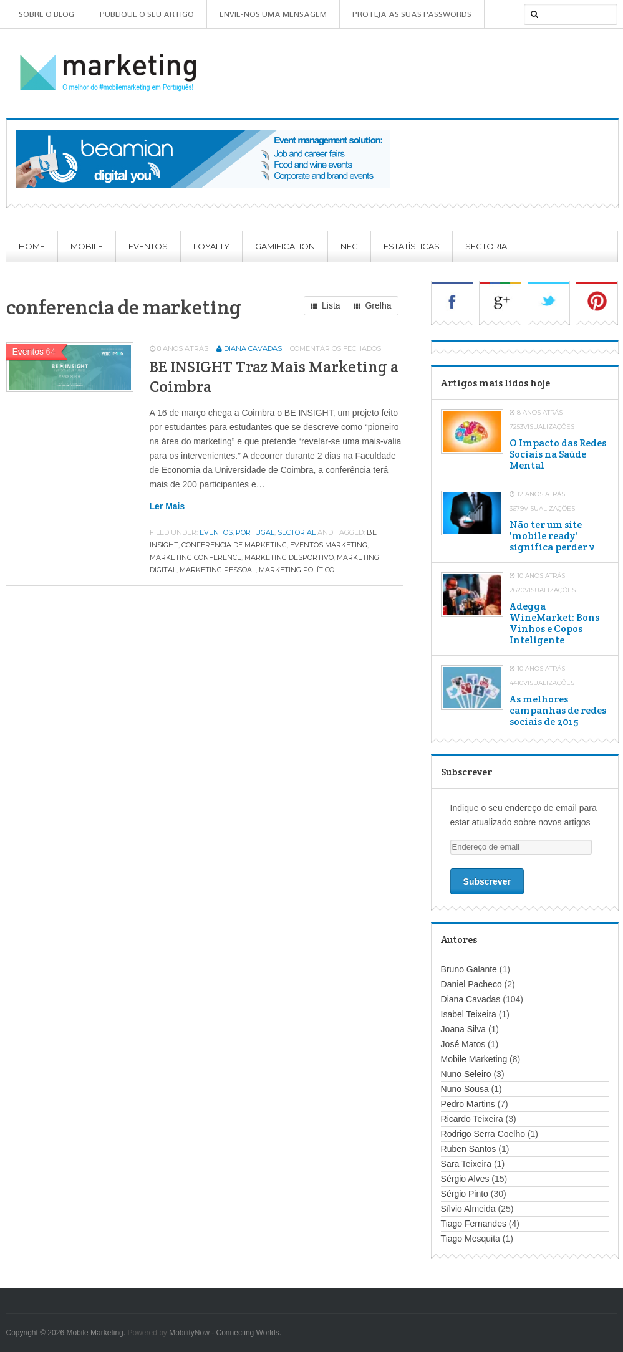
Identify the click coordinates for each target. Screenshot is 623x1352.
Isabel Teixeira (468, 1014)
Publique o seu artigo (147, 14)
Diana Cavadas (253, 348)
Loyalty (211, 246)
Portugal (255, 532)
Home (32, 246)
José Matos (463, 1044)
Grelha (372, 306)
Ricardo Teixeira (472, 1119)
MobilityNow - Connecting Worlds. (225, 1332)
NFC (349, 246)
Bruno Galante (469, 969)
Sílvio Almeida (468, 1209)
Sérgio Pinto (464, 1194)
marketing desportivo (289, 557)
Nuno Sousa (465, 1089)
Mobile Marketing (474, 1059)
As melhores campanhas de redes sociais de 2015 (558, 710)
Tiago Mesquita (470, 1239)
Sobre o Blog (46, 14)
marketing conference (195, 557)
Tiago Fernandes (473, 1224)
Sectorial (488, 246)
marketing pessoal (218, 569)
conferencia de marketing (234, 544)
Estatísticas (412, 246)
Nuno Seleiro (466, 1074)
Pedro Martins (468, 1104)
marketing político (296, 569)
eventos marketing (328, 544)
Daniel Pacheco (471, 984)
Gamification (285, 246)
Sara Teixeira (466, 1164)
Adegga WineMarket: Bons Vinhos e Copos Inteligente (554, 623)
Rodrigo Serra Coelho (483, 1134)
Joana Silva (463, 1029)
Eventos (148, 246)
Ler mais (167, 506)
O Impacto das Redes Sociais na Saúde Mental (558, 454)
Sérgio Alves (465, 1179)
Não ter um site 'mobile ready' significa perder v (552, 536)
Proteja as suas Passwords (411, 14)
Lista (325, 306)
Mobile (86, 246)
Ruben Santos (468, 1149)
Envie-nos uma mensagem (273, 14)
